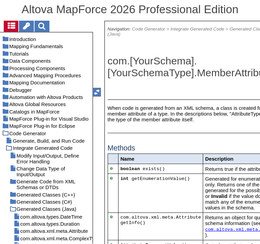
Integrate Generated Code (197, 29)
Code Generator (148, 29)
